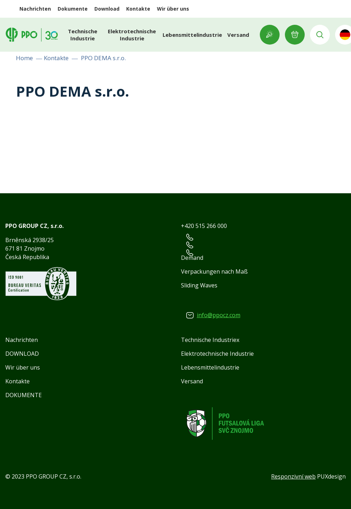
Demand (192, 258)
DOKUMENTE (23, 395)
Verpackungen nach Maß (214, 271)
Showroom (270, 35)
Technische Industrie (82, 35)
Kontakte (138, 8)
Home (24, 58)
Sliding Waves (199, 285)
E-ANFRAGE (295, 35)
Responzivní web (293, 476)
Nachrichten (35, 8)
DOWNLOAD (22, 354)
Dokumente (73, 8)
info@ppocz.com (218, 315)
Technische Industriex (210, 340)
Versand (238, 34)
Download (106, 8)
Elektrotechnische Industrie (132, 35)
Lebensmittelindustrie (192, 34)
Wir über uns (173, 8)
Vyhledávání (320, 35)
